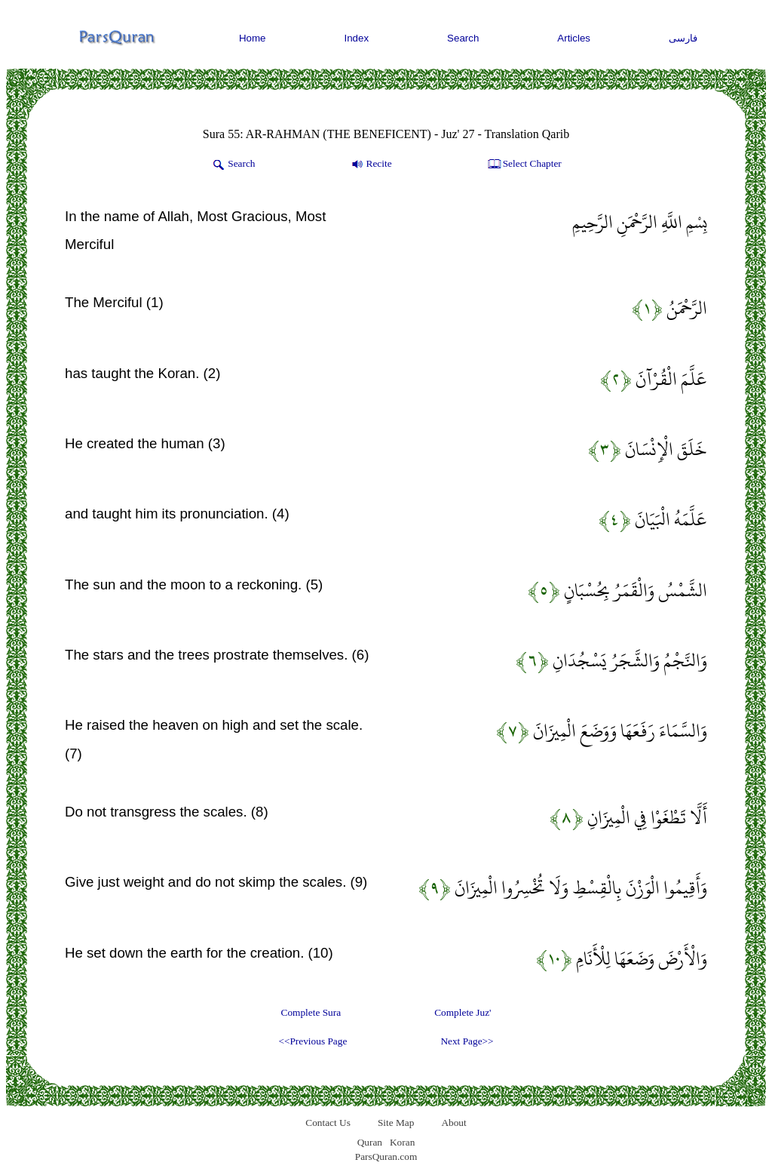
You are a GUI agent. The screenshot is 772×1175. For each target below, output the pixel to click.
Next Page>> (466, 1041)
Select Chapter (524, 164)
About (453, 1122)
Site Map (396, 1122)
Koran (402, 1142)
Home (252, 38)
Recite (370, 164)
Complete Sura (311, 1012)
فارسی (683, 38)
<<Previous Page (312, 1041)
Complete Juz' (462, 1012)
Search (463, 38)
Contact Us (328, 1122)
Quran (369, 1142)
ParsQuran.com (386, 1156)
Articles (573, 38)
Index (357, 38)
